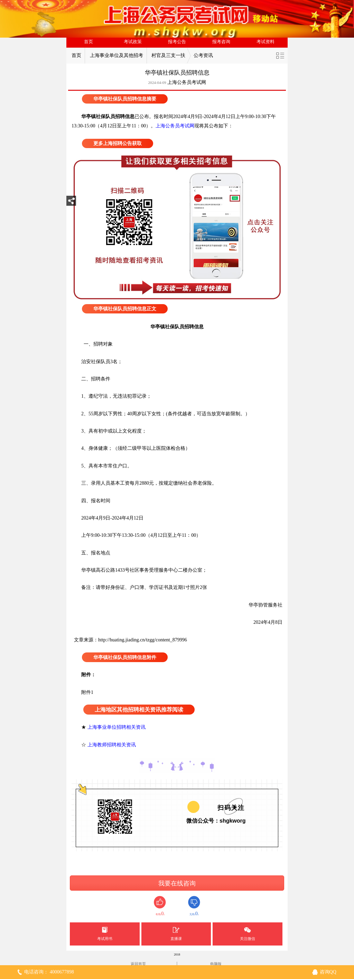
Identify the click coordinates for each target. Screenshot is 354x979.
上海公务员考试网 (186, 82)
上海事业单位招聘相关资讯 (116, 727)
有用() (160, 906)
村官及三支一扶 (168, 55)
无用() (194, 906)
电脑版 (216, 964)
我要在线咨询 (177, 883)
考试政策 (133, 41)
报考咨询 (221, 41)
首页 (88, 41)
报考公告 (177, 41)
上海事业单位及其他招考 (116, 55)
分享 (71, 203)
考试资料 (265, 41)
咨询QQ (328, 972)
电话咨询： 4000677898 (49, 972)
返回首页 (138, 964)
